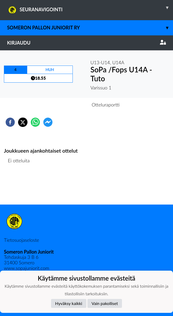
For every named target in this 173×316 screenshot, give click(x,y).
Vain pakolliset (105, 303)
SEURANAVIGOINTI (90, 7)
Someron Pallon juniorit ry (90, 27)
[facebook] (10, 122)
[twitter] (22, 122)
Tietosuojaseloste (21, 240)
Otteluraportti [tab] (106, 105)
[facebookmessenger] (48, 122)
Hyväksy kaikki (68, 303)
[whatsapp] (35, 122)
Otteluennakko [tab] (68, 105)
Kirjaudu (86, 43)
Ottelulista (20, 186)
